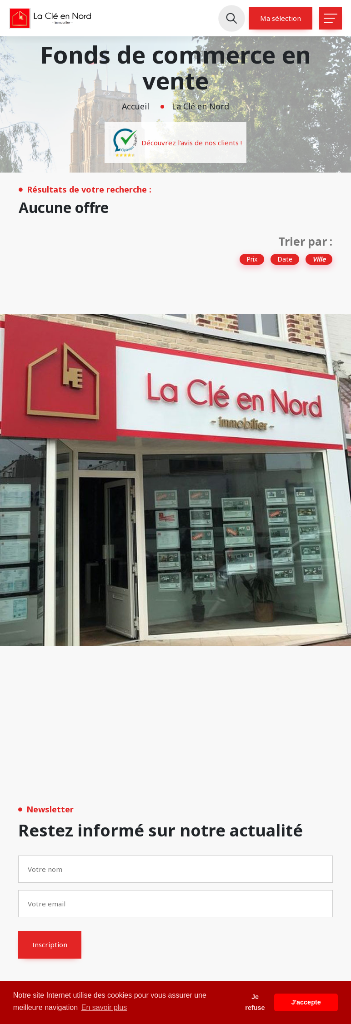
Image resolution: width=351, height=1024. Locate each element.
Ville (319, 259)
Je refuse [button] (255, 1002)
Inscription (49, 944)
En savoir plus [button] (104, 1007)
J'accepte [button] (306, 1002)
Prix (251, 259)
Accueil (136, 106)
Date (284, 259)
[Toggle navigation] (330, 18)
